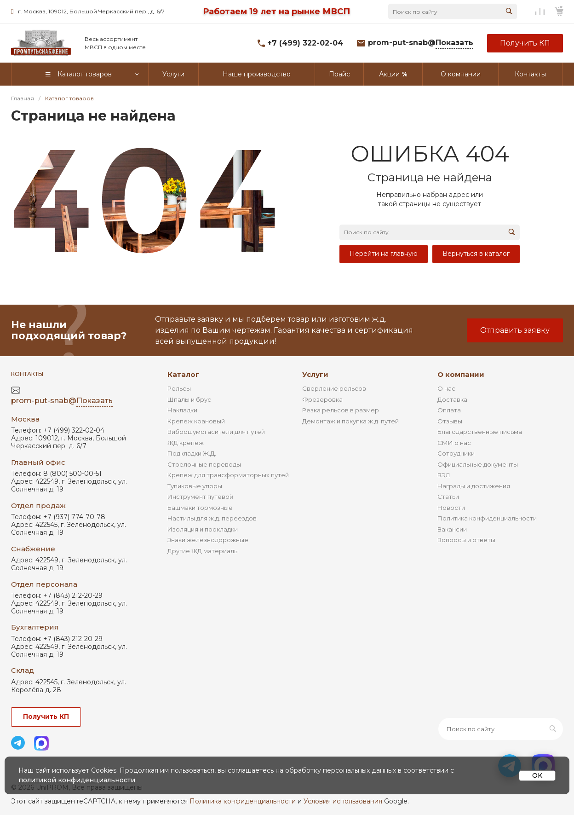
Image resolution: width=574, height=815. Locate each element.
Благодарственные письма (479, 431)
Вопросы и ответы (466, 539)
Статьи (448, 496)
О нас (446, 388)
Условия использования (343, 801)
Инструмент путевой (200, 496)
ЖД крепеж (185, 442)
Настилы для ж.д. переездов (212, 518)
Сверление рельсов (334, 388)
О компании (460, 374)
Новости (451, 507)
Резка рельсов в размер (340, 410)
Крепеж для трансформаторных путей (228, 475)
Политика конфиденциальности (487, 518)
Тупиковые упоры (194, 486)
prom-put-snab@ (420, 43)
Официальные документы (477, 464)
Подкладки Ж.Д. (191, 453)
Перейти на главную (384, 253)
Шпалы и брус (189, 399)
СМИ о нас (454, 442)
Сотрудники (456, 453)
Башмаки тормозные (200, 507)
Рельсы (179, 388)
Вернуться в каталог (476, 253)
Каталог (183, 374)
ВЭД (443, 475)
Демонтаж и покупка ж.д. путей (350, 421)
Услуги (315, 374)
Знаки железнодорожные (207, 539)
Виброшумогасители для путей (216, 431)
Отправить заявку (515, 330)
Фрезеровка (322, 399)
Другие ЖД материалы (203, 551)
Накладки (182, 410)
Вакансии (452, 529)
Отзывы (449, 421)
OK (537, 775)
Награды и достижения (473, 486)
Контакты (27, 373)
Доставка (452, 399)
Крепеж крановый (196, 421)
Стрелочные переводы (204, 464)
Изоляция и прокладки (202, 529)
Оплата (449, 410)
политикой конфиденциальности (76, 780)
